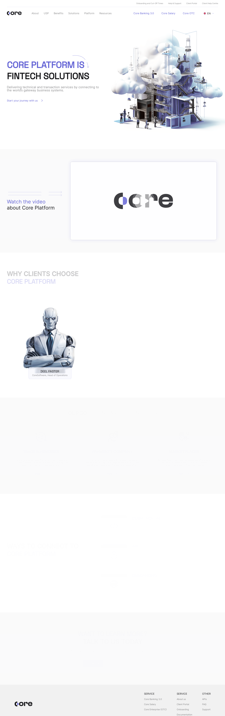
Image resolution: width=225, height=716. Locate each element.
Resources (105, 13)
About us (181, 699)
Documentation (184, 714)
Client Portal (191, 3)
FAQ (204, 704)
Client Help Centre (210, 3)
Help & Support (174, 3)
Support (206, 709)
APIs (204, 699)
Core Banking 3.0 (153, 699)
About (35, 13)
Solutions (73, 13)
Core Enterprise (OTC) (155, 709)
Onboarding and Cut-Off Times (149, 3)
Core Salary (150, 704)
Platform (89, 13)
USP (46, 13)
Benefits (58, 13)
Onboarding (183, 709)
